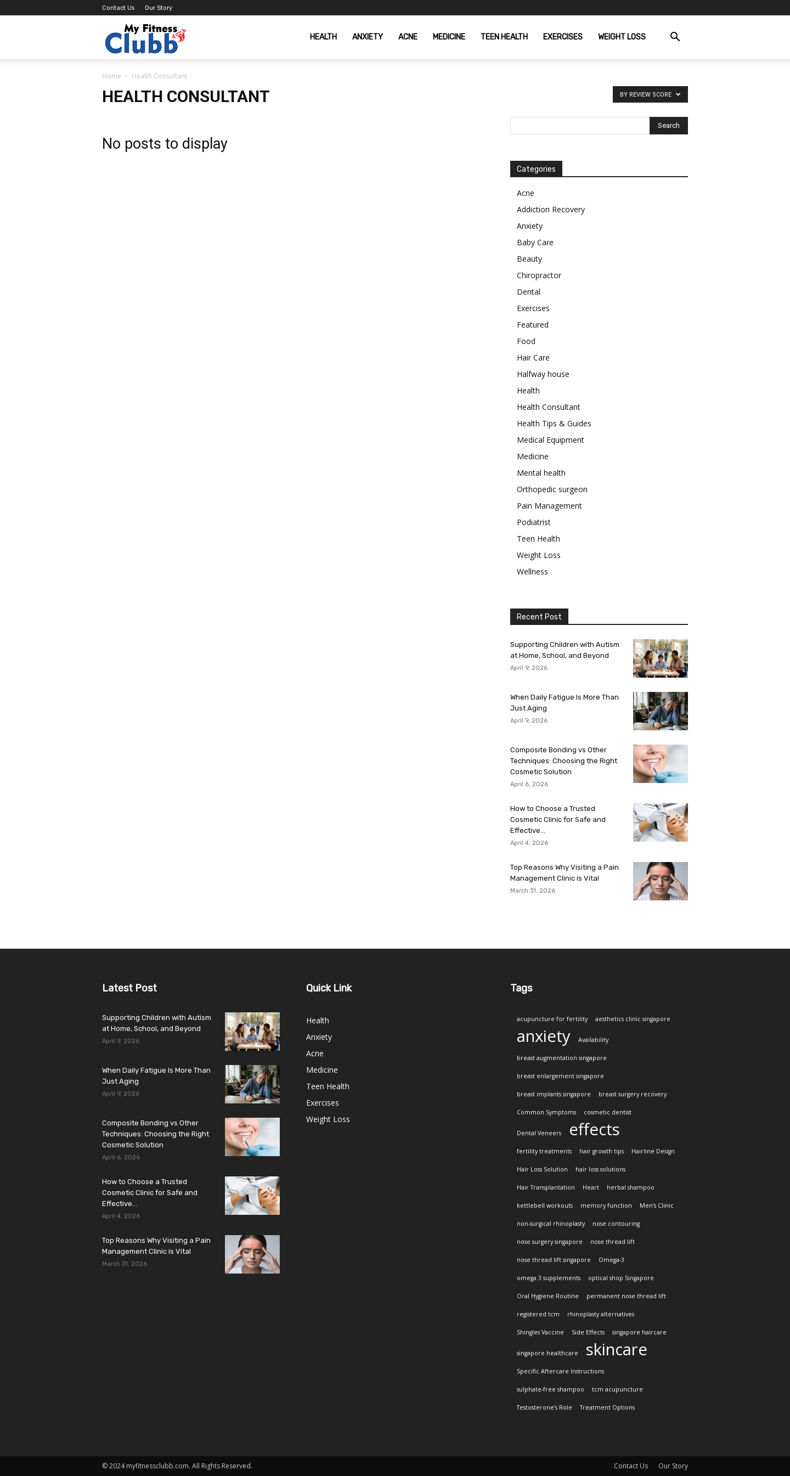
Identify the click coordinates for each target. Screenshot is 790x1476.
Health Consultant (548, 407)
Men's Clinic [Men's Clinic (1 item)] (657, 1205)
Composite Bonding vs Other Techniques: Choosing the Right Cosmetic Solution (563, 761)
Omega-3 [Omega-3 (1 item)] (611, 1260)
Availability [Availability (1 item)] (593, 1040)
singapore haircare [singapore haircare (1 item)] (639, 1332)
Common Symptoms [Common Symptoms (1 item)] (546, 1112)
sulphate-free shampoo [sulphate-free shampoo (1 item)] (550, 1389)
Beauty (529, 258)
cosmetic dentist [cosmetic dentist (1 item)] (607, 1112)
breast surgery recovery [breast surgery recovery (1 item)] (633, 1094)
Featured (533, 324)
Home (111, 76)
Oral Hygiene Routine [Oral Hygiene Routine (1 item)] (548, 1296)
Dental (528, 291)
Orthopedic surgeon (552, 489)
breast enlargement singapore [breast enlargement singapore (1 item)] (560, 1076)
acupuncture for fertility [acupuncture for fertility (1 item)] (552, 1019)
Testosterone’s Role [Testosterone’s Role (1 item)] (544, 1407)
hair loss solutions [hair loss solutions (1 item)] (600, 1169)
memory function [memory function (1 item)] (606, 1205)
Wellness (532, 571)
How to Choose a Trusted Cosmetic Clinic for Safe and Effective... (558, 819)
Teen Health (504, 37)
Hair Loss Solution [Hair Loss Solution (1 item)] (542, 1169)
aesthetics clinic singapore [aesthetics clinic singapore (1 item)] (632, 1019)
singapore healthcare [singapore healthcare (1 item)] (547, 1353)
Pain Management (549, 505)
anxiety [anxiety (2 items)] (544, 1036)
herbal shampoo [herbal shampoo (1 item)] (630, 1187)
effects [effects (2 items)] (594, 1129)
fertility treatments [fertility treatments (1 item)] (544, 1151)
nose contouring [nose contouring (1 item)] (616, 1223)
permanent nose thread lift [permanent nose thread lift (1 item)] (626, 1296)
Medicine (449, 37)
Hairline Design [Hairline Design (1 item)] (653, 1151)
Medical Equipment (550, 440)
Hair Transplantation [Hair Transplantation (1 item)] (546, 1187)
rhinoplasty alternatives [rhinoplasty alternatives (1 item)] (600, 1314)
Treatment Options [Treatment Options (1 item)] (607, 1407)
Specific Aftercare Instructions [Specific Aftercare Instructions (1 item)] (560, 1371)
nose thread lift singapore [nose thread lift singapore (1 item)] (554, 1260)
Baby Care (535, 242)
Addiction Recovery (551, 209)
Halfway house (543, 374)
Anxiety (367, 37)
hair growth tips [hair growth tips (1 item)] (601, 1151)
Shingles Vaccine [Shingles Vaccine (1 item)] (540, 1332)
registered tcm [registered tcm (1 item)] (538, 1314)
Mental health (541, 472)
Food (526, 341)
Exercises (563, 37)
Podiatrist (534, 522)
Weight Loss (622, 37)
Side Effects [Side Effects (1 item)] (588, 1332)
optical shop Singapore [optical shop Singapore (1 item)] (621, 1278)
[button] (675, 38)
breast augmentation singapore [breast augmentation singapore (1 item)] (562, 1058)
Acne (407, 37)
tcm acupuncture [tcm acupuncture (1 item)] (617, 1389)
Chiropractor (539, 275)
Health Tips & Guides (554, 423)
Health (323, 37)
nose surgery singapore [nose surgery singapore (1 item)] (550, 1242)
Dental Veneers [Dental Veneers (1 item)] (539, 1133)
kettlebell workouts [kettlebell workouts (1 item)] (545, 1205)
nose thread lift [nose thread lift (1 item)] (612, 1242)
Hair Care (533, 357)
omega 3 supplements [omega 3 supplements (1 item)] (548, 1278)
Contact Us (118, 8)
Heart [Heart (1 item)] (591, 1187)
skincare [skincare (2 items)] (616, 1349)
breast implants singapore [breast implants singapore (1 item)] (554, 1094)
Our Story (158, 8)
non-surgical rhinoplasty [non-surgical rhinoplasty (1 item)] (551, 1223)
